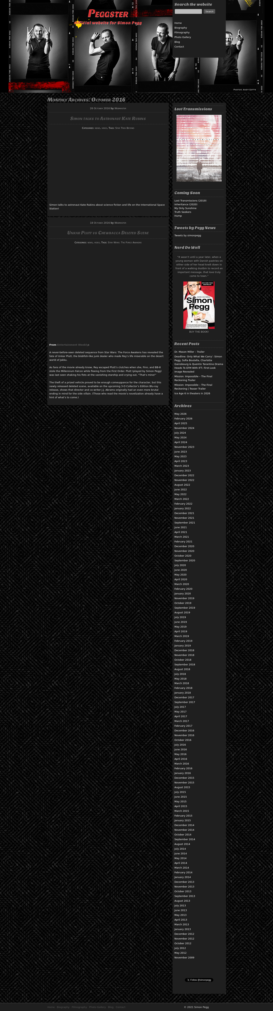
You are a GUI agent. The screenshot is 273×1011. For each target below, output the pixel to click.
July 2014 (180, 848)
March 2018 (181, 683)
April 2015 (180, 806)
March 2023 (181, 465)
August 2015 (182, 787)
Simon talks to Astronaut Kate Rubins (108, 118)
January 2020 (182, 593)
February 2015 (183, 815)
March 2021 (181, 536)
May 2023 (180, 456)
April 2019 (180, 631)
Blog (177, 41)
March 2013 (181, 924)
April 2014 (180, 863)
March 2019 (181, 636)
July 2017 (180, 706)
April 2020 (180, 579)
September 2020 (184, 560)
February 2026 (183, 418)
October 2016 (182, 740)
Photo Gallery (182, 37)
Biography (180, 27)
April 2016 (180, 758)
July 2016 (180, 744)
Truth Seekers (182, 212)
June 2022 (180, 489)
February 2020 (183, 588)
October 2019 (182, 603)
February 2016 (183, 768)
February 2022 (183, 503)
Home (178, 23)
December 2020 (184, 546)
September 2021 (184, 522)
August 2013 (182, 900)
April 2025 (180, 423)
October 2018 (182, 659)
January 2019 (182, 645)
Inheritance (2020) (185, 204)
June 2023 (180, 451)
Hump (178, 215)
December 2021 (184, 513)
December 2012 (184, 933)
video (104, 128)
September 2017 (184, 702)
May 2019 (180, 626)
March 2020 (181, 584)
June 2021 (180, 527)
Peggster (108, 13)
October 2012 (182, 943)
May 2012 (180, 952)
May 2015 (180, 801)
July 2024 (180, 432)
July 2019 (180, 617)
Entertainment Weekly (72, 344)
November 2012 (184, 938)
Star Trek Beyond (124, 128)
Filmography (182, 32)
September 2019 (184, 607)
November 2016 (184, 735)
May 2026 (180, 413)
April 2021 (180, 532)
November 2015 (184, 782)
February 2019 (183, 640)
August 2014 (182, 844)
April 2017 (180, 716)
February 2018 (183, 688)
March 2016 (181, 763)
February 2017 (183, 725)
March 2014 (181, 867)
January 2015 (182, 820)
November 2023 (184, 447)
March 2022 (181, 499)
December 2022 (184, 475)
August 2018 (182, 669)
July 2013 (180, 905)
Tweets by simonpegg (187, 235)
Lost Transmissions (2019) (190, 200)
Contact (179, 46)
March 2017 (181, 721)
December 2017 (184, 697)
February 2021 (183, 541)
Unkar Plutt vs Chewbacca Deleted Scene (108, 233)
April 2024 (180, 442)
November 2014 (184, 829)
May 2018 (180, 678)
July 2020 (180, 565)
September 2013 (184, 896)
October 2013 (182, 891)
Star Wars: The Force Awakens (125, 242)
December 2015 (184, 777)
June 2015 (180, 796)
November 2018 (184, 655)
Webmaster (120, 108)
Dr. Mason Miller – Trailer (189, 351)
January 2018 (182, 692)
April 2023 (180, 461)
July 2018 (180, 674)
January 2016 (182, 773)
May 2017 (180, 711)
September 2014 (184, 839)
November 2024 (184, 428)
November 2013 (184, 886)
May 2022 (180, 494)
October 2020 (182, 555)
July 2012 (180, 948)
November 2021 (184, 517)
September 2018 (184, 664)
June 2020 (180, 569)
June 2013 (180, 910)
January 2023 (182, 470)
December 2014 (184, 825)
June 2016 (180, 749)
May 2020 (180, 574)
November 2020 (184, 551)
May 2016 (180, 754)
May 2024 (180, 437)
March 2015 (181, 811)
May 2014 (180, 858)
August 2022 (182, 484)
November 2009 (184, 957)
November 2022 (184, 480)
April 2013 (180, 919)
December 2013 (184, 881)
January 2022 (182, 508)
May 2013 (180, 915)
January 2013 (182, 929)
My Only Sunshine (185, 208)
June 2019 (180, 622)
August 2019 (182, 612)
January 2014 (182, 877)
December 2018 (184, 650)
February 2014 (183, 872)
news (97, 128)
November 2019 (184, 598)
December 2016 (184, 730)
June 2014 (180, 853)
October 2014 (182, 834)
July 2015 (180, 792)
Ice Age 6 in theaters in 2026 (192, 393)
